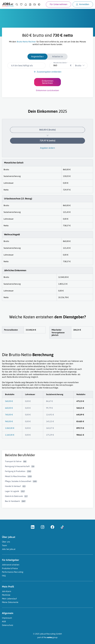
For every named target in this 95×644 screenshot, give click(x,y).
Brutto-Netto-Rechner (26, 41)
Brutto (78, 65)
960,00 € (9, 421)
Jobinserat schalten (10, 565)
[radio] (37, 56)
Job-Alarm (6, 591)
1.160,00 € (9, 435)
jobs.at (43, 634)
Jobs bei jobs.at (8, 549)
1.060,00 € (9, 428)
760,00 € (9, 414)
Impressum (7, 618)
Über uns (6, 542)
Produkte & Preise (10, 568)
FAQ (4, 576)
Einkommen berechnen (47, 81)
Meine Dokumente (10, 602)
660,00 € (9, 408)
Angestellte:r (37, 56)
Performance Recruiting (12, 572)
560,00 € (9, 401)
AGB (4, 621)
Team (4, 545)
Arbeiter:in (57, 56)
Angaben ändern (47, 148)
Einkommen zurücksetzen (47, 90)
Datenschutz (7, 625)
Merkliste (6, 595)
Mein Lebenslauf (9, 598)
